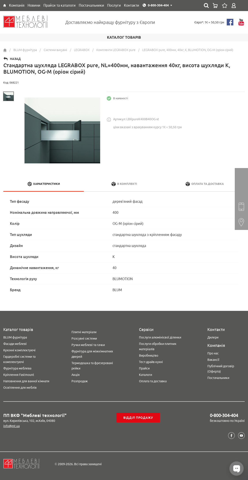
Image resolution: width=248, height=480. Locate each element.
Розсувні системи (84, 338)
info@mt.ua (11, 426)
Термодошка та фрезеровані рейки (92, 365)
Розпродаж (79, 381)
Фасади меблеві (15, 344)
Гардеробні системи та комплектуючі (19, 359)
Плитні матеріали (83, 332)
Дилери (212, 337)
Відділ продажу (138, 417)
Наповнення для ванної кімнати (26, 381)
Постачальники (218, 378)
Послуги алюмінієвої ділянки (160, 337)
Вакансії (213, 359)
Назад (15, 58)
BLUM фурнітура (15, 337)
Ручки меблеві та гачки (88, 345)
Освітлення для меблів (20, 387)
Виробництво (148, 355)
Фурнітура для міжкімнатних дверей (92, 354)
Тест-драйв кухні (151, 362)
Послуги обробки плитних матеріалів (157, 346)
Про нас (213, 353)
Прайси (144, 368)
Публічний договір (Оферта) (220, 368)
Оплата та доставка (153, 381)
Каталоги (145, 375)
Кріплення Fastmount (18, 375)
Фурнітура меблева (17, 368)
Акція (75, 375)
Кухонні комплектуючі (19, 350)
